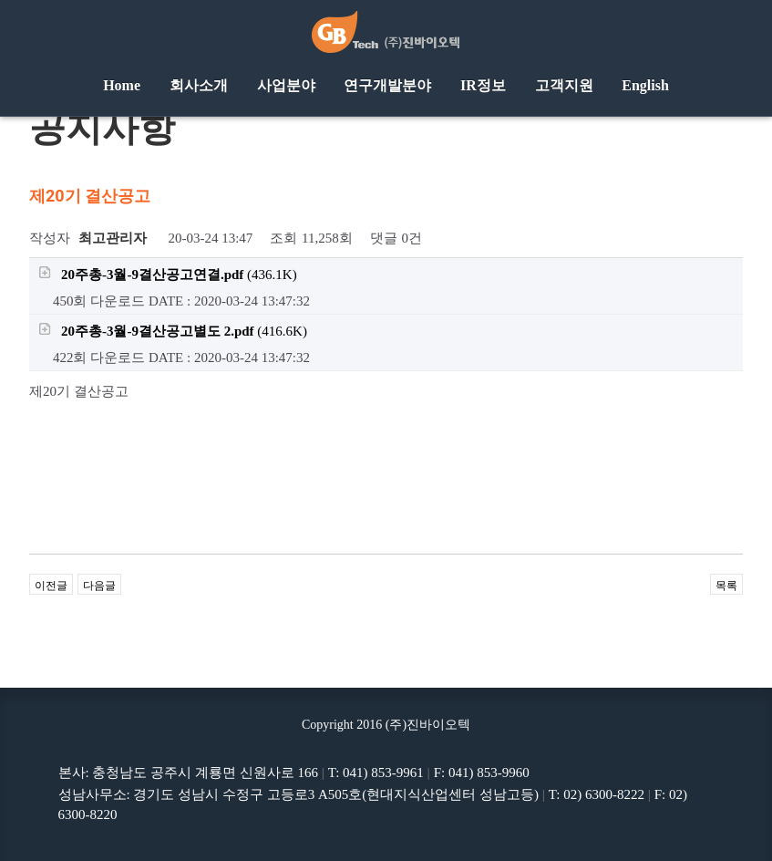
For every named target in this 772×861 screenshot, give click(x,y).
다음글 (99, 585)
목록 (726, 585)
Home (121, 85)
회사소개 (199, 85)
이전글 (51, 585)
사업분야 (286, 85)
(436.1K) (167, 273)
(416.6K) (172, 330)
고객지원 (564, 85)
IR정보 (483, 85)
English (645, 85)
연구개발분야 (387, 85)
